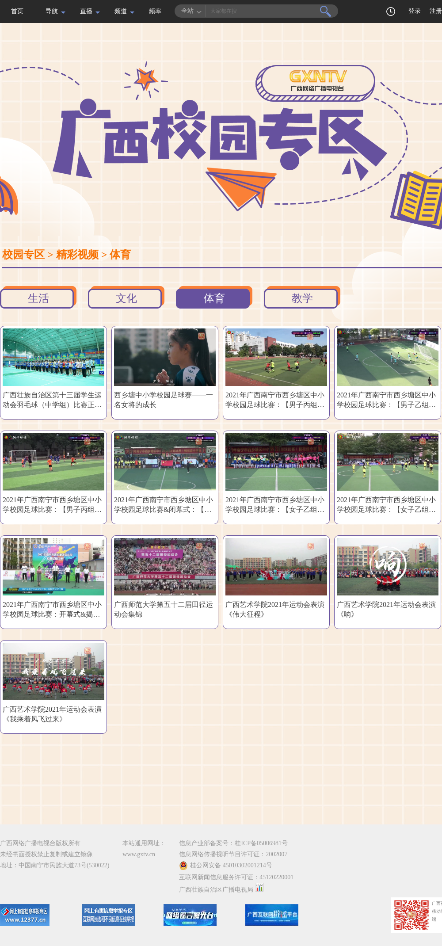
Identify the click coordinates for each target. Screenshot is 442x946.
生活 (38, 298)
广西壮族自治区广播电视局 (216, 889)
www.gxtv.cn (138, 854)
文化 (126, 298)
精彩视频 (77, 254)
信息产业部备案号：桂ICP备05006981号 (233, 843)
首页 (17, 11)
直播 (86, 11)
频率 (155, 11)
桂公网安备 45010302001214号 (225, 865)
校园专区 (23, 254)
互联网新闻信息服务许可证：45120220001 (236, 877)
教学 (302, 298)
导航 (52, 11)
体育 (120, 254)
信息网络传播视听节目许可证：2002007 (233, 854)
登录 (414, 11)
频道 (120, 11)
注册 (436, 11)
